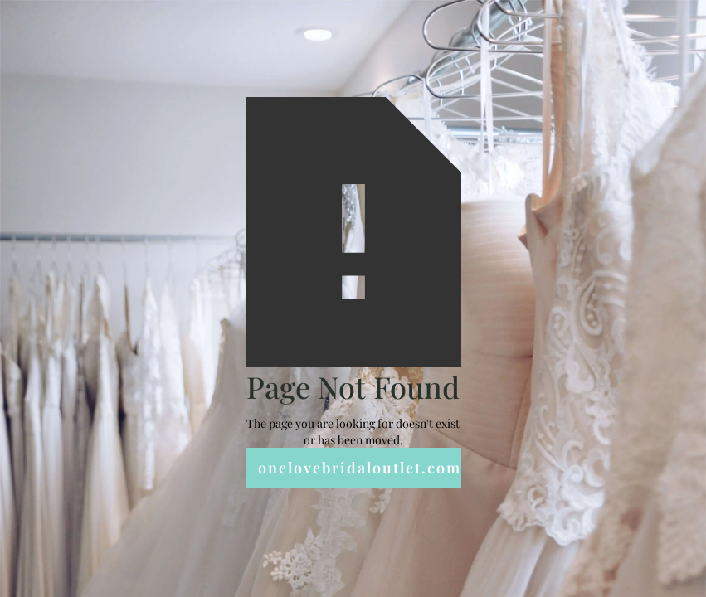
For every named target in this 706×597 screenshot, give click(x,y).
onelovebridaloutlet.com (359, 468)
